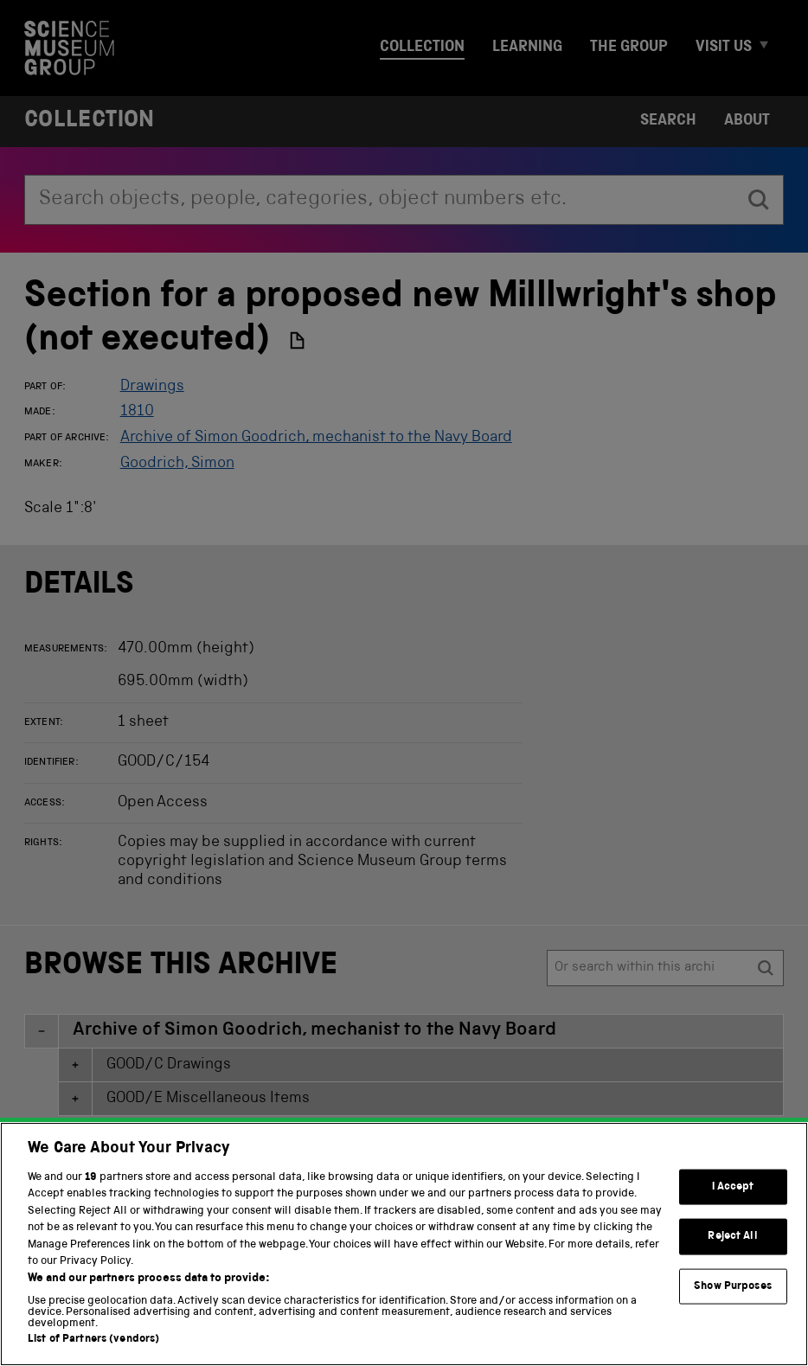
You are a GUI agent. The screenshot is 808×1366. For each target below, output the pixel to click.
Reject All (732, 1282)
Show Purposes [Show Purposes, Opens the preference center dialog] (733, 1332)
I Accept (733, 1232)
